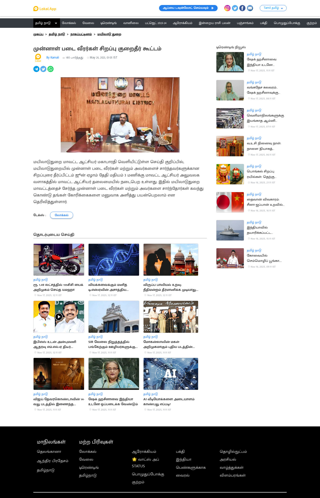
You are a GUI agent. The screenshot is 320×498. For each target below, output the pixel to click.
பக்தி (180, 451)
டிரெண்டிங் (89, 467)
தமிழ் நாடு (43, 23)
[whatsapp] (50, 71)
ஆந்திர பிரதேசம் (52, 461)
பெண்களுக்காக (191, 467)
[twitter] (43, 71)
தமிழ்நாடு (46, 470)
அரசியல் (228, 459)
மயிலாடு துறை (109, 34)
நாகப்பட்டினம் (81, 34)
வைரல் (183, 475)
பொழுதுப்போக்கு (148, 474)
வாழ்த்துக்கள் (232, 467)
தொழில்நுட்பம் (233, 451)
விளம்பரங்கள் (233, 475)
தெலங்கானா (49, 451)
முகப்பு (38, 34)
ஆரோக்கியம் (144, 451)
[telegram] (36, 71)
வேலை (86, 459)
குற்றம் (138, 482)
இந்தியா (183, 459)
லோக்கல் (87, 451)
